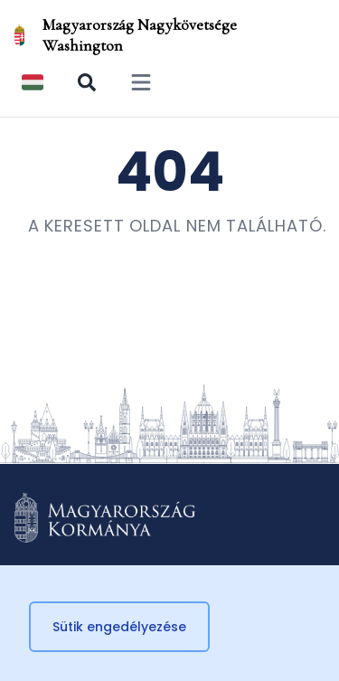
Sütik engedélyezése (119, 627)
